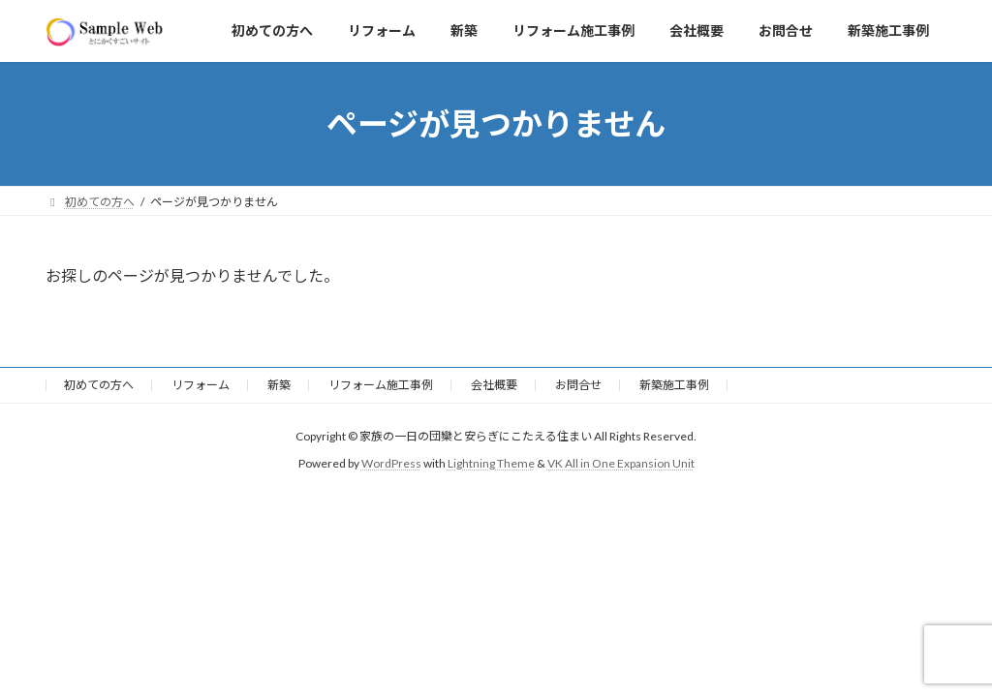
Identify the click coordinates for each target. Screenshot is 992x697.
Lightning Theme (491, 463)
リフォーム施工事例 (380, 385)
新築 (279, 385)
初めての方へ (99, 385)
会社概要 (494, 385)
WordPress (391, 463)
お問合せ (578, 385)
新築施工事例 (674, 385)
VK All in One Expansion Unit (621, 463)
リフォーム (200, 385)
